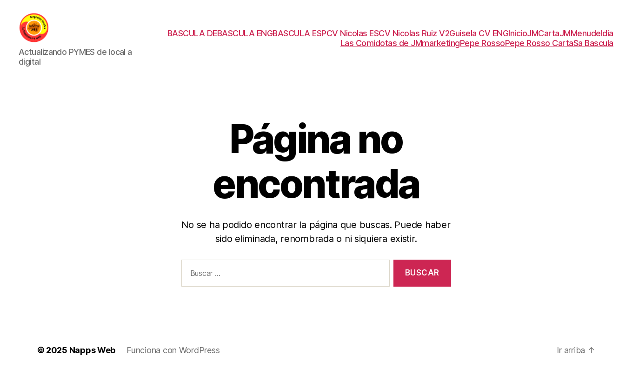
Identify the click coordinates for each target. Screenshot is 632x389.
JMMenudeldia (586, 39)
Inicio (517, 39)
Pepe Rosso (482, 49)
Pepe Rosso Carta (539, 49)
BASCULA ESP (299, 39)
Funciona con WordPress (173, 363)
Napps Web (92, 363)
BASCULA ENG (245, 39)
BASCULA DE (192, 39)
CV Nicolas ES (352, 39)
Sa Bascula (593, 49)
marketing (441, 49)
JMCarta (543, 39)
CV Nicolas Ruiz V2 (414, 39)
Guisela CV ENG (478, 39)
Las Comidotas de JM (381, 49)
